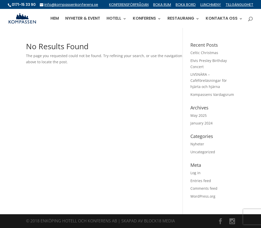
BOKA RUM (162, 5)
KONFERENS (144, 19)
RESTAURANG (180, 19)
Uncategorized (202, 151)
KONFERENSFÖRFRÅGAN (129, 5)
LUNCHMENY (210, 5)
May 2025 (198, 115)
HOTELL (114, 19)
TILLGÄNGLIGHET (239, 5)
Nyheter (197, 144)
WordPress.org (202, 196)
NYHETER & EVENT (82, 19)
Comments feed (203, 188)
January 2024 (201, 123)
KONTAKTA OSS (222, 19)
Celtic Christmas (204, 52)
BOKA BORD (186, 5)
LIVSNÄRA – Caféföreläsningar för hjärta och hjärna (208, 80)
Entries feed (200, 180)
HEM (54, 19)
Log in (195, 172)
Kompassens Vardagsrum (212, 94)
